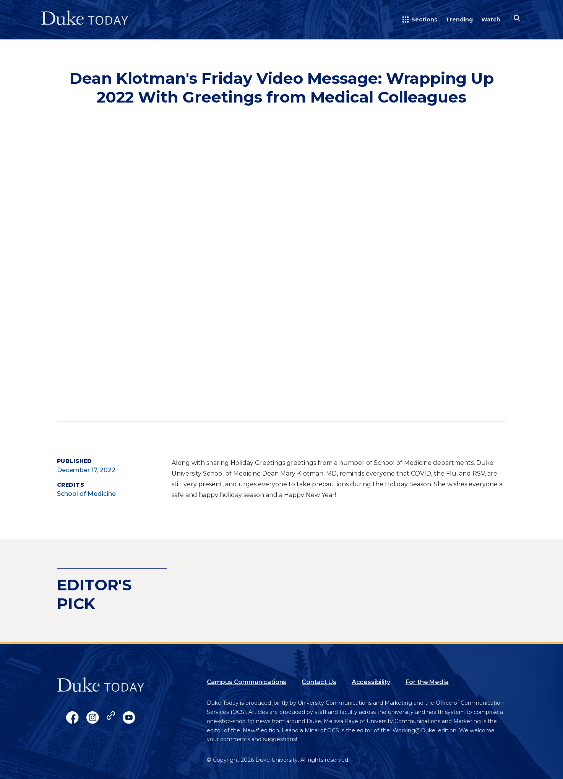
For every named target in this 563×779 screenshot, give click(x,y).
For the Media (427, 682)
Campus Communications (247, 682)
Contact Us (319, 682)
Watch (490, 19)
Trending (459, 19)
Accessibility (371, 682)
